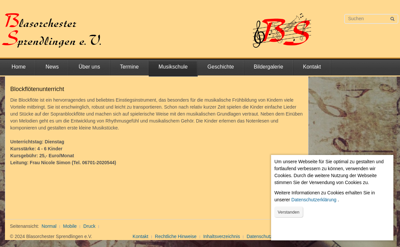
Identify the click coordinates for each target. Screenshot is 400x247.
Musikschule (173, 67)
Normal (49, 226)
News (52, 67)
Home (19, 67)
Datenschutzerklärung (313, 199)
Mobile (70, 226)
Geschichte (221, 67)
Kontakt (312, 67)
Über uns (89, 67)
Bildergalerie (268, 67)
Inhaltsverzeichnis (221, 236)
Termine (129, 67)
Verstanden (289, 212)
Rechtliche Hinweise (176, 236)
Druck (89, 226)
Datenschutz (259, 236)
